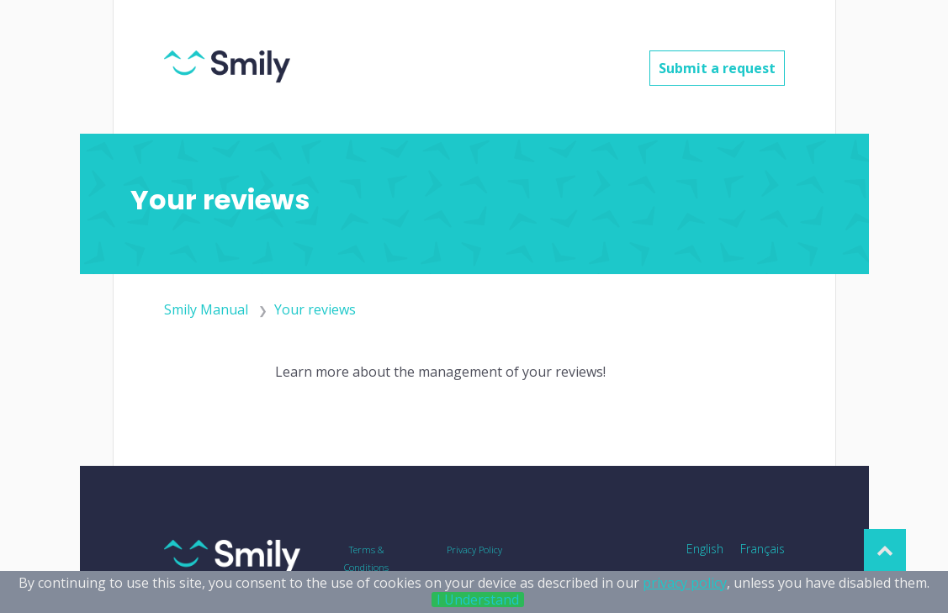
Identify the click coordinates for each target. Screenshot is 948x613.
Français (762, 549)
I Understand (478, 599)
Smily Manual (206, 309)
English (704, 549)
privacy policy (685, 582)
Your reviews (315, 309)
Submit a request (717, 68)
